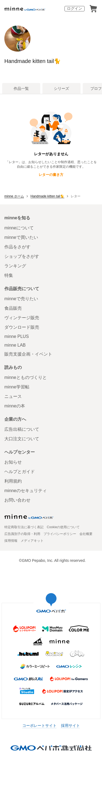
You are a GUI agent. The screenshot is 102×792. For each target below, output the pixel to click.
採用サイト (70, 725)
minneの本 (14, 406)
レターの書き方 (51, 175)
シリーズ (61, 88)
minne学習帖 (16, 387)
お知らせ (13, 462)
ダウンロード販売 (21, 327)
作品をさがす (17, 247)
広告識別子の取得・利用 (22, 534)
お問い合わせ (17, 500)
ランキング (15, 266)
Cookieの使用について (63, 527)
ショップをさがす (21, 256)
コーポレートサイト (39, 725)
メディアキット (32, 541)
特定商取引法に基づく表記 (24, 527)
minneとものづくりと (25, 377)
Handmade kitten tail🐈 (32, 61)
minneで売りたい (21, 298)
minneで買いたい (21, 237)
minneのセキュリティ (25, 490)
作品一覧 (21, 88)
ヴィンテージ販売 (21, 317)
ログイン (74, 8)
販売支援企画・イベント (28, 354)
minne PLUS (16, 336)
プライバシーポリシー (60, 534)
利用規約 (13, 481)
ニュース (13, 396)
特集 (8, 275)
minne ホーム (14, 196)
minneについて (19, 228)
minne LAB (15, 345)
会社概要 (85, 534)
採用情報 (10, 541)
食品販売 (13, 308)
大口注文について (21, 438)
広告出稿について (21, 429)
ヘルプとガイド (19, 471)
